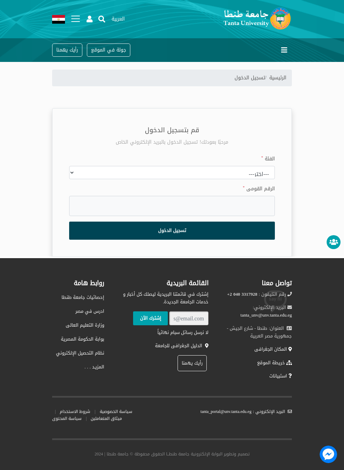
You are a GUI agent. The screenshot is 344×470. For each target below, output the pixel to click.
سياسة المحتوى (67, 418)
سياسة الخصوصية (116, 411)
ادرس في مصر (89, 311)
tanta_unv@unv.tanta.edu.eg (266, 315)
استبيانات (280, 376)
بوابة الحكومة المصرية (82, 339)
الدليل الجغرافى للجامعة (181, 345)
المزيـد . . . (94, 367)
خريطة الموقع (274, 362)
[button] (118, 19)
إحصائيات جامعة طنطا (83, 297)
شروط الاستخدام (75, 411)
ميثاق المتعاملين (106, 418)
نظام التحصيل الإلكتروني (80, 353)
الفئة (268, 159)
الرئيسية (277, 77)
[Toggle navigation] (284, 50)
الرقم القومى (259, 189)
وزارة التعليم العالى (85, 325)
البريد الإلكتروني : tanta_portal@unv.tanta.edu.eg (246, 411)
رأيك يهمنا (192, 363)
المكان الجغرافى (273, 349)
